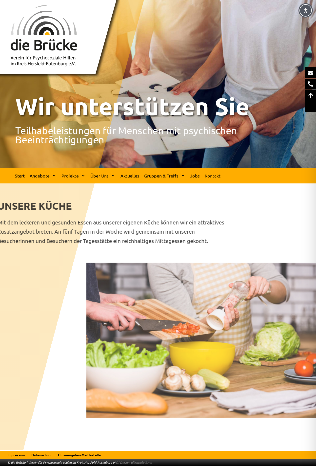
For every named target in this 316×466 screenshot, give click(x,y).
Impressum (16, 455)
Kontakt (212, 175)
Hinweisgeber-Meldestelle (79, 455)
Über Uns (103, 175)
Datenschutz (41, 455)
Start (20, 175)
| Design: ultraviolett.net (135, 462)
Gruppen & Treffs (164, 175)
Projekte (73, 175)
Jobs (195, 175)
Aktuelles (129, 175)
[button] (43, 176)
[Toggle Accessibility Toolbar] (305, 10)
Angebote (43, 175)
